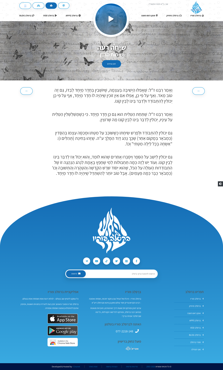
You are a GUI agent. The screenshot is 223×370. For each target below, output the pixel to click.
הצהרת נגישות (111, 366)
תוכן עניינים (111, 64)
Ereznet (77, 366)
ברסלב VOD (197, 327)
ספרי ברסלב (197, 342)
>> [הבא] (26, 91)
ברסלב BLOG (196, 334)
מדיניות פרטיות (132, 366)
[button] (220, 183)
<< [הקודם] (199, 91)
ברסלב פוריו (197, 298)
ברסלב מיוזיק (196, 305)
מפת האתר (93, 366)
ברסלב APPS (196, 320)
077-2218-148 (124, 331)
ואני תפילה (197, 349)
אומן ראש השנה (195, 313)
